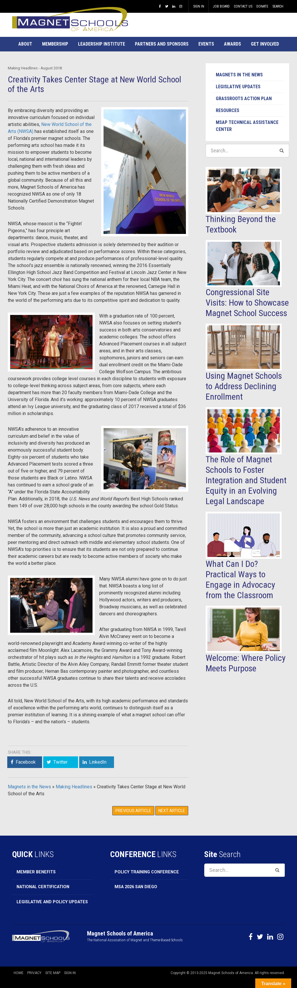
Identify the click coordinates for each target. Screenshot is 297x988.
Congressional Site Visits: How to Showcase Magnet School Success (247, 302)
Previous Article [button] (133, 810)
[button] (25, 44)
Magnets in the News (29, 786)
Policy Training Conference (147, 872)
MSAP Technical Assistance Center (247, 126)
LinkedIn (97, 762)
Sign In (198, 6)
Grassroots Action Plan (244, 98)
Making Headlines (74, 786)
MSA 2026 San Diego (136, 886)
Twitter (60, 762)
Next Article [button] (171, 810)
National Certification (43, 886)
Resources (227, 110)
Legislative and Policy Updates (52, 901)
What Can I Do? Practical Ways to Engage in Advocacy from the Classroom (240, 579)
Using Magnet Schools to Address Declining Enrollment (244, 386)
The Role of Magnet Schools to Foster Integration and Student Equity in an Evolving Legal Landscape (246, 480)
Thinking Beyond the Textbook (241, 224)
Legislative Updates (238, 86)
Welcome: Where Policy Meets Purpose (246, 663)
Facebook (26, 762)
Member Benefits (36, 872)
